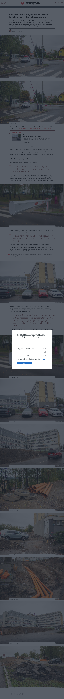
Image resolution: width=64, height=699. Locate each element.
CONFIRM (25, 363)
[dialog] (32, 349)
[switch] (44, 348)
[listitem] (32, 346)
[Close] (50, 332)
